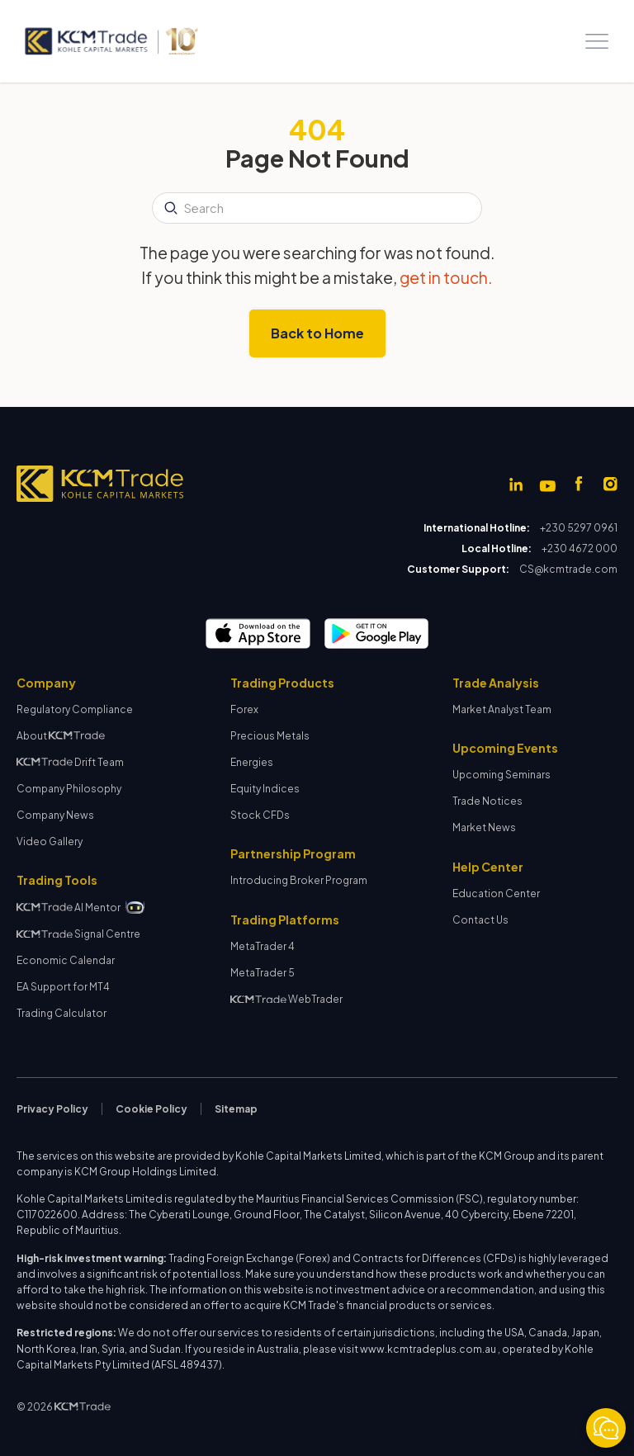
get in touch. (446, 277)
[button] (596, 41)
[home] (110, 41)
